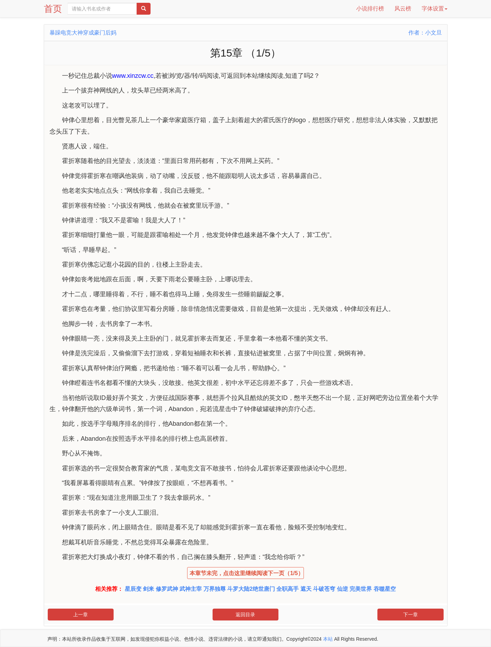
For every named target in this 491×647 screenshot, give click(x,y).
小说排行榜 (370, 9)
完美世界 (361, 589)
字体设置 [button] (434, 9)
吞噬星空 (385, 589)
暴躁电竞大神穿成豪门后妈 (82, 33)
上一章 (80, 614)
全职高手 (287, 589)
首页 (53, 8)
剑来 (148, 589)
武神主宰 (190, 589)
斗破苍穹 (324, 589)
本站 (328, 639)
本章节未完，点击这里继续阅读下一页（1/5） (246, 573)
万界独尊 (215, 589)
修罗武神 (167, 589)
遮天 (306, 589)
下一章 (410, 614)
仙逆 (342, 589)
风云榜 (402, 9)
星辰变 (133, 589)
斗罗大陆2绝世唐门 (251, 589)
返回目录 (245, 614)
